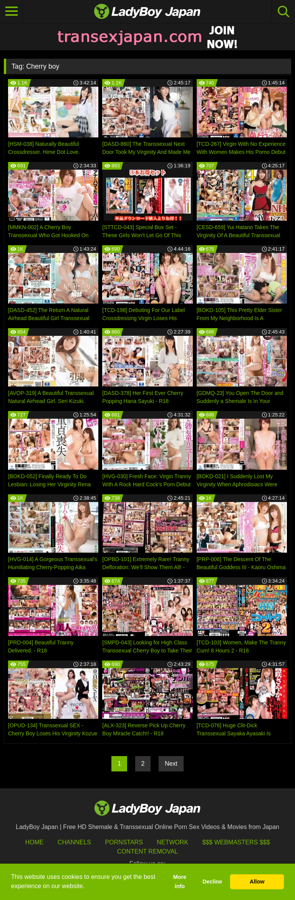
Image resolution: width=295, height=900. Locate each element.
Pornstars (124, 842)
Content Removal (147, 851)
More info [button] (179, 881)
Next (171, 763)
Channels (74, 842)
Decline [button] (212, 882)
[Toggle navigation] (11, 11)
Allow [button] (257, 882)
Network (172, 842)
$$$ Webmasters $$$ (236, 842)
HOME (34, 842)
